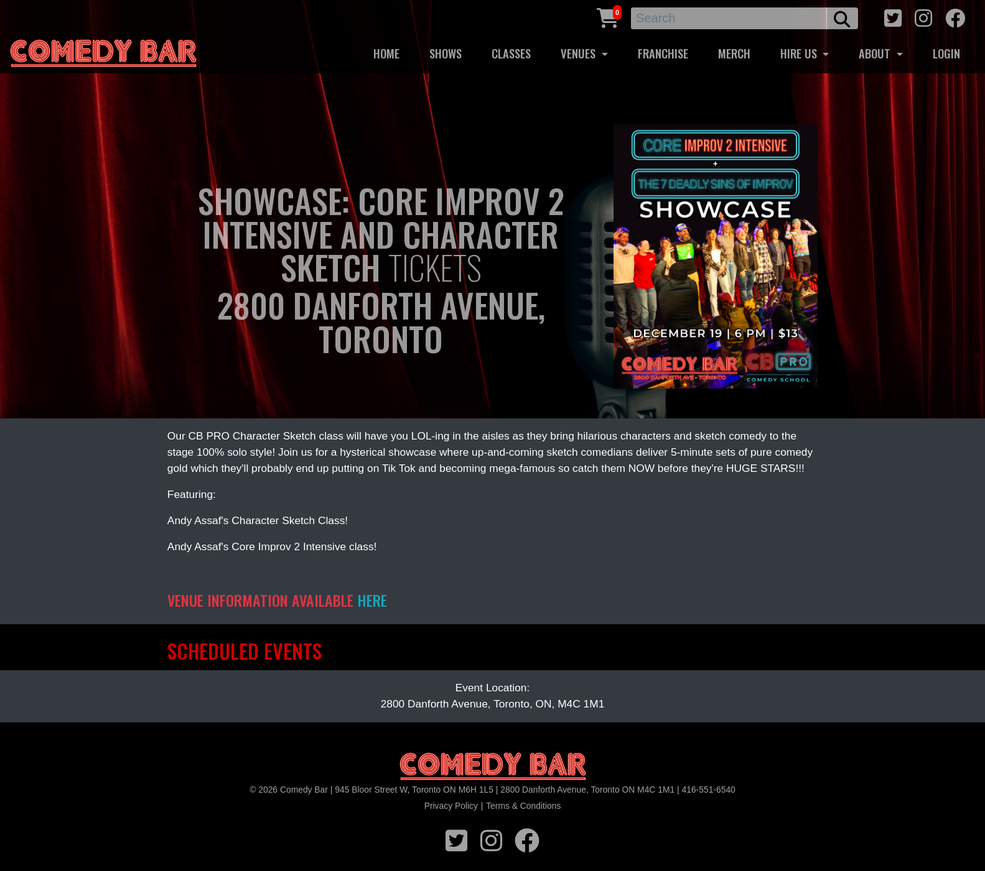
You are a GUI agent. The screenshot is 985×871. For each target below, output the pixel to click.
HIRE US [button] (800, 53)
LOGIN (946, 53)
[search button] (842, 18)
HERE (372, 600)
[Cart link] (608, 16)
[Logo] (492, 766)
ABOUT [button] (876, 53)
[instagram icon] (923, 16)
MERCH (734, 53)
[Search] (729, 18)
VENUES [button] (580, 53)
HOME (386, 53)
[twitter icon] (893, 16)
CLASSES (511, 53)
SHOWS (445, 53)
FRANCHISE (663, 53)
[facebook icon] (955, 16)
